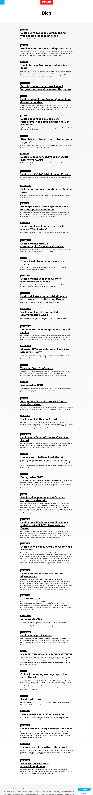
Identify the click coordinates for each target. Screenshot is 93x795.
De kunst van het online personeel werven (46, 654)
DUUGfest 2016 (30, 598)
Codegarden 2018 (31, 385)
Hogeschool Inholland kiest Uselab (42, 457)
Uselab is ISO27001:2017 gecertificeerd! (45, 174)
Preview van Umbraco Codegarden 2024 (45, 48)
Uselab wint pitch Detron (36, 635)
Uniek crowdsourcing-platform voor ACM (46, 728)
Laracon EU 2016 (31, 619)
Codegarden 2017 (31, 477)
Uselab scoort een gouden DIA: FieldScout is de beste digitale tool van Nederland (44, 122)
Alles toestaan (84, 781)
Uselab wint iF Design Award (38, 419)
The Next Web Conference (36, 368)
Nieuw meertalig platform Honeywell (43, 747)
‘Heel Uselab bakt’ (31, 699)
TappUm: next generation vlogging (42, 714)
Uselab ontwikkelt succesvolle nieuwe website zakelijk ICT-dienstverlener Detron (44, 525)
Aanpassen (84, 785)
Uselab (46, 2)
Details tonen (7, 792)
